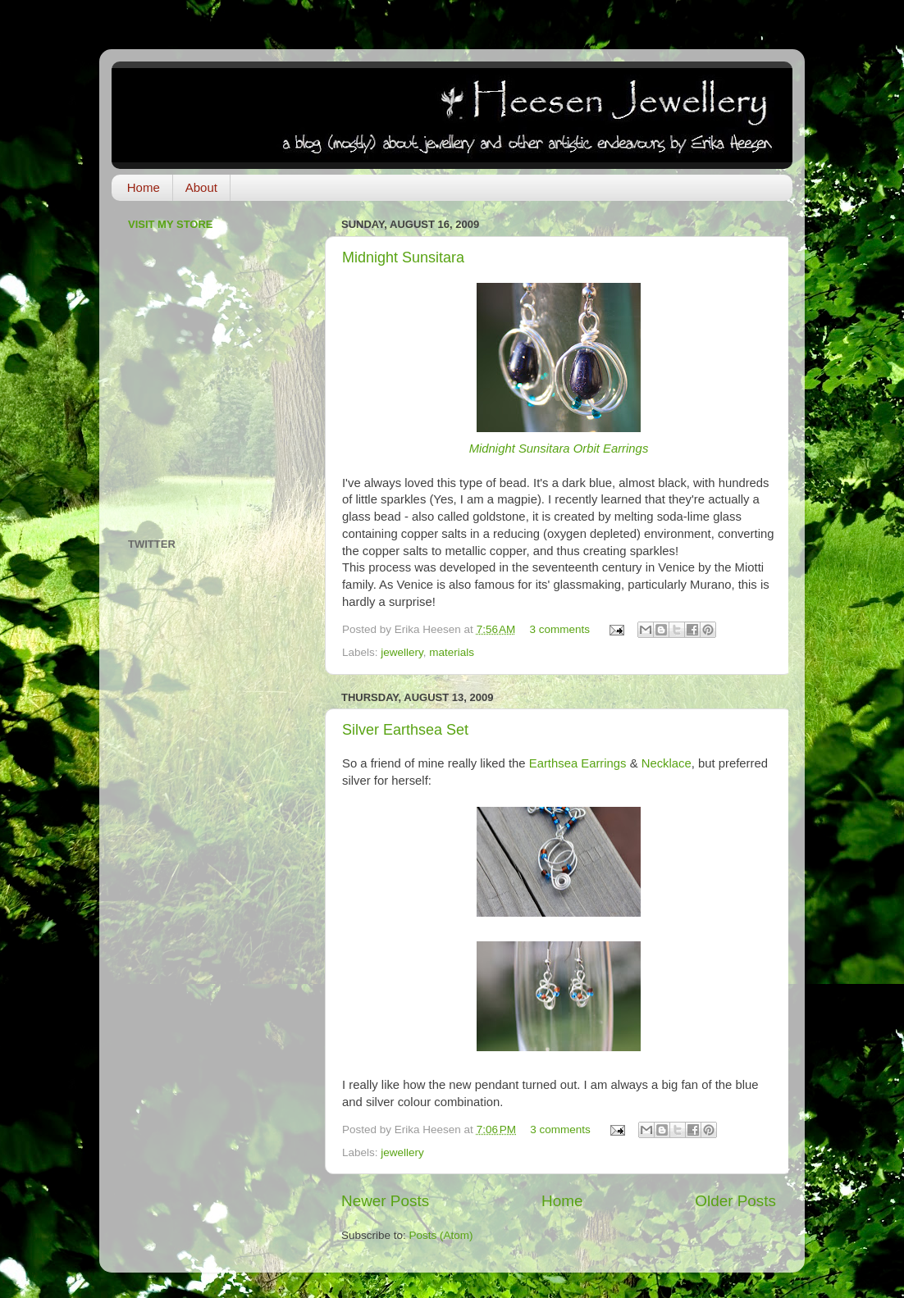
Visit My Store (170, 224)
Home (143, 187)
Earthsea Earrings (578, 763)
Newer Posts (385, 1200)
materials (451, 652)
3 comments (560, 629)
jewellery (402, 652)
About (201, 187)
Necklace (666, 763)
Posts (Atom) (441, 1235)
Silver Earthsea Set (405, 730)
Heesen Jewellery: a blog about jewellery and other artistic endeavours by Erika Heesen (432, 114)
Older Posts (735, 1200)
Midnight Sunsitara (403, 257)
